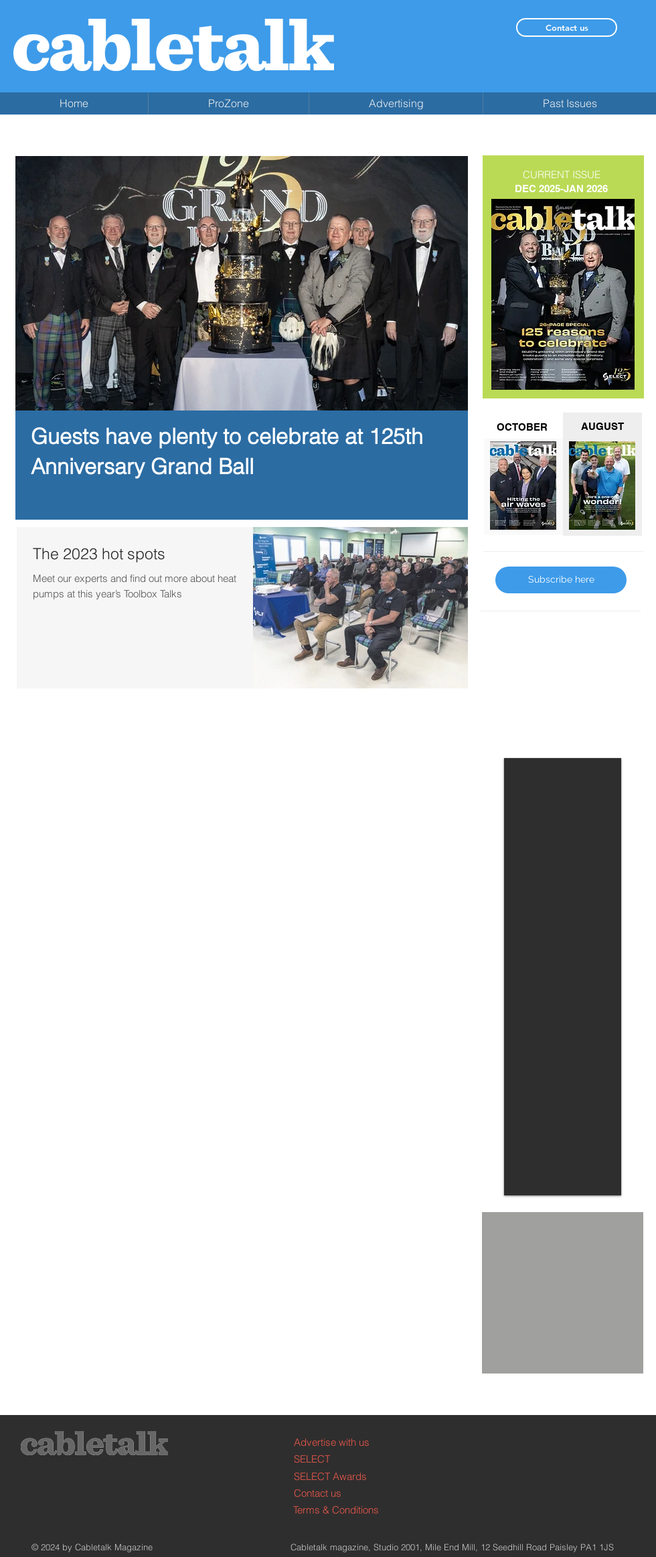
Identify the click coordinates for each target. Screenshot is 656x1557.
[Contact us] (566, 27)
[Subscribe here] (561, 580)
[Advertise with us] (344, 1442)
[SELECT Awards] (344, 1476)
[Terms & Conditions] (343, 1510)
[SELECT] (344, 1459)
